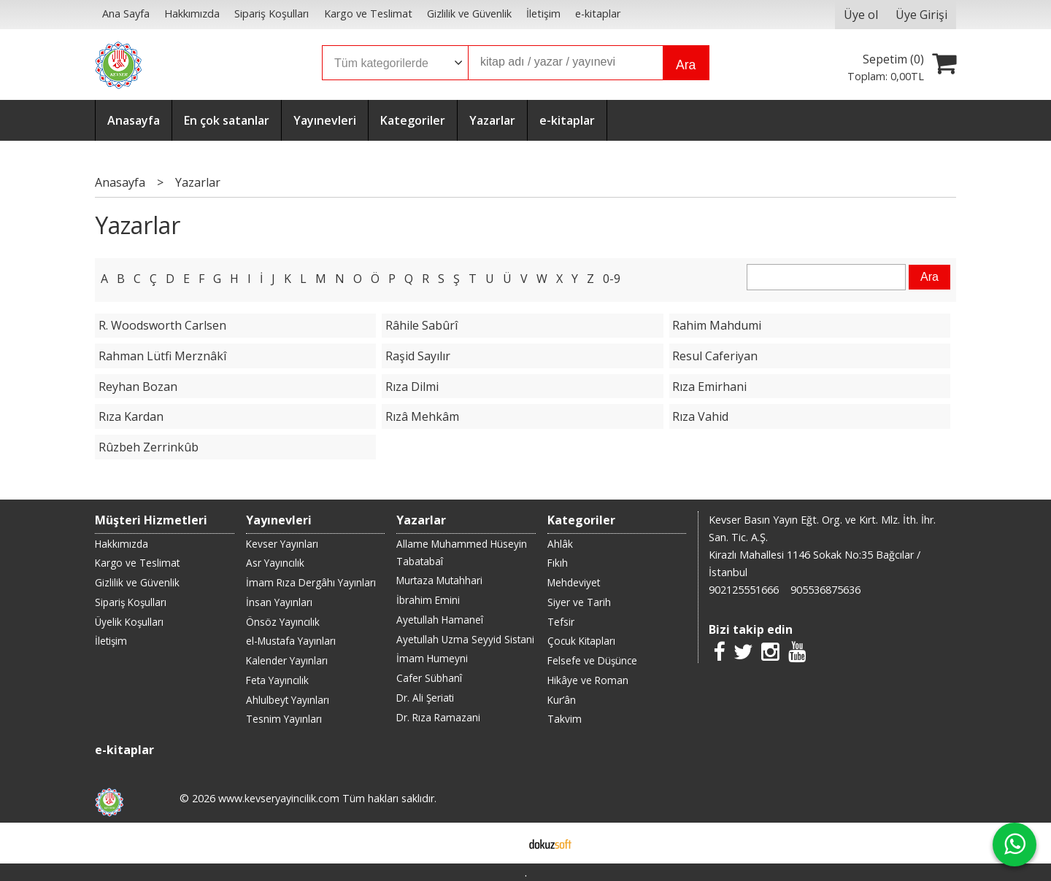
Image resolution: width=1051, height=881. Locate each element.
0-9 (611, 279)
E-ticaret (503, 843)
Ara (686, 65)
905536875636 (825, 590)
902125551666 (744, 590)
